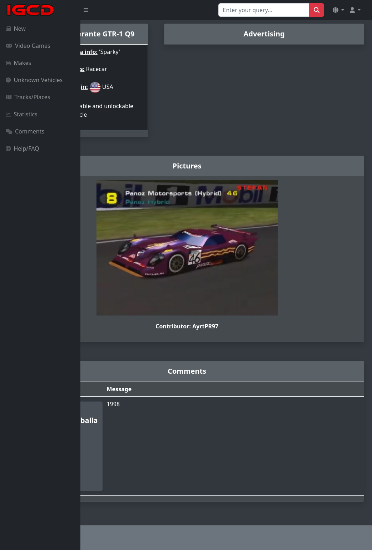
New (16, 28)
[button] (338, 10)
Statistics (22, 114)
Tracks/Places (28, 97)
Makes (18, 63)
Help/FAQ (22, 148)
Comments (25, 131)
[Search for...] (263, 10)
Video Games (28, 46)
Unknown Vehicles (34, 80)
